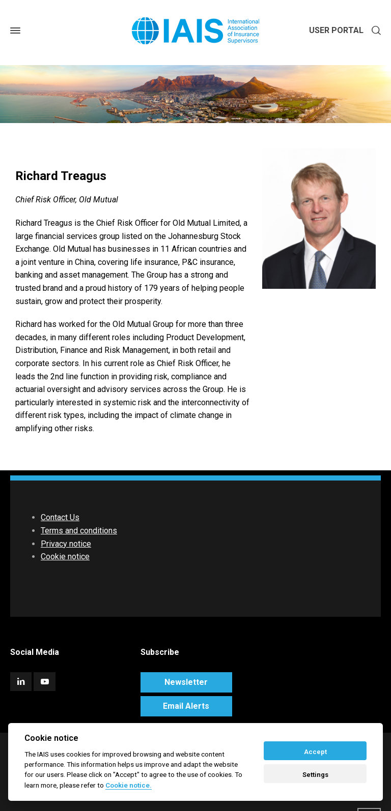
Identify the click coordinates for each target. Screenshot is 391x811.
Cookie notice (65, 556)
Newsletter (186, 682)
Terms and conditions (79, 530)
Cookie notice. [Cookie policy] (128, 785)
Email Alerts (186, 706)
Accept (315, 752)
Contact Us (60, 517)
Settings (315, 774)
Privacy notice (66, 544)
